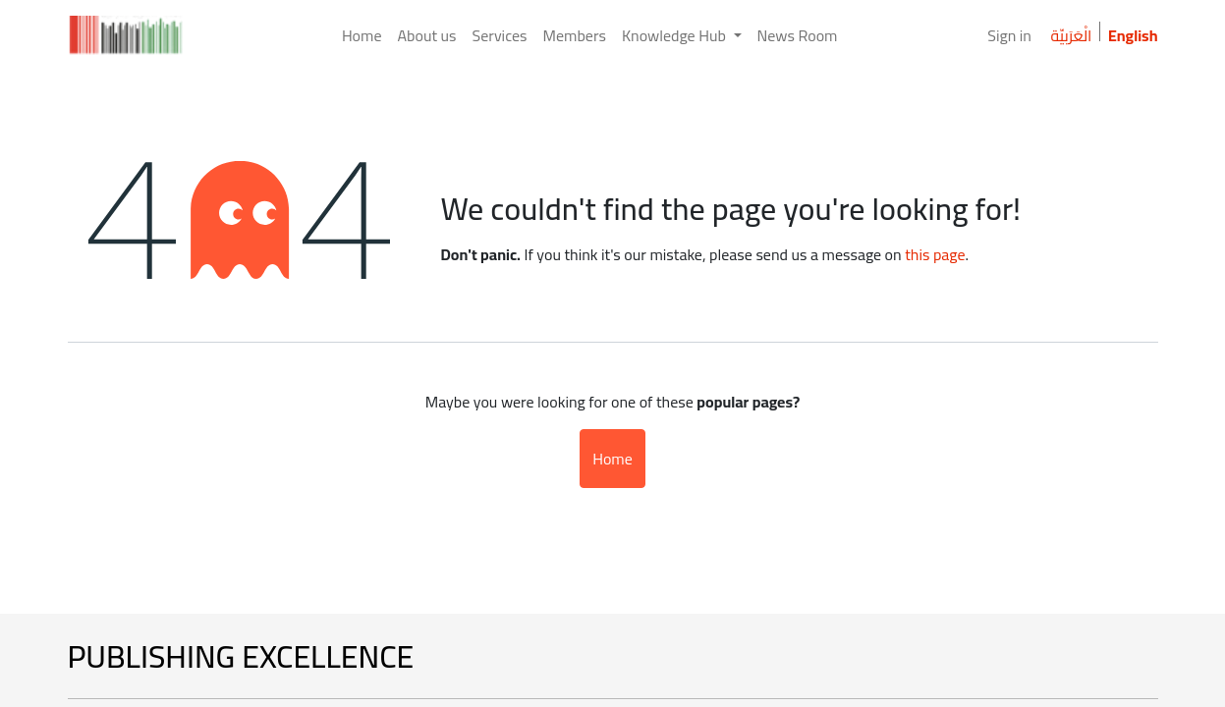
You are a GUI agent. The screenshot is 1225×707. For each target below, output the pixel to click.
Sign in (1009, 35)
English (1133, 35)
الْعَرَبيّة (1070, 35)
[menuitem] (362, 35)
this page (935, 254)
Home (612, 458)
